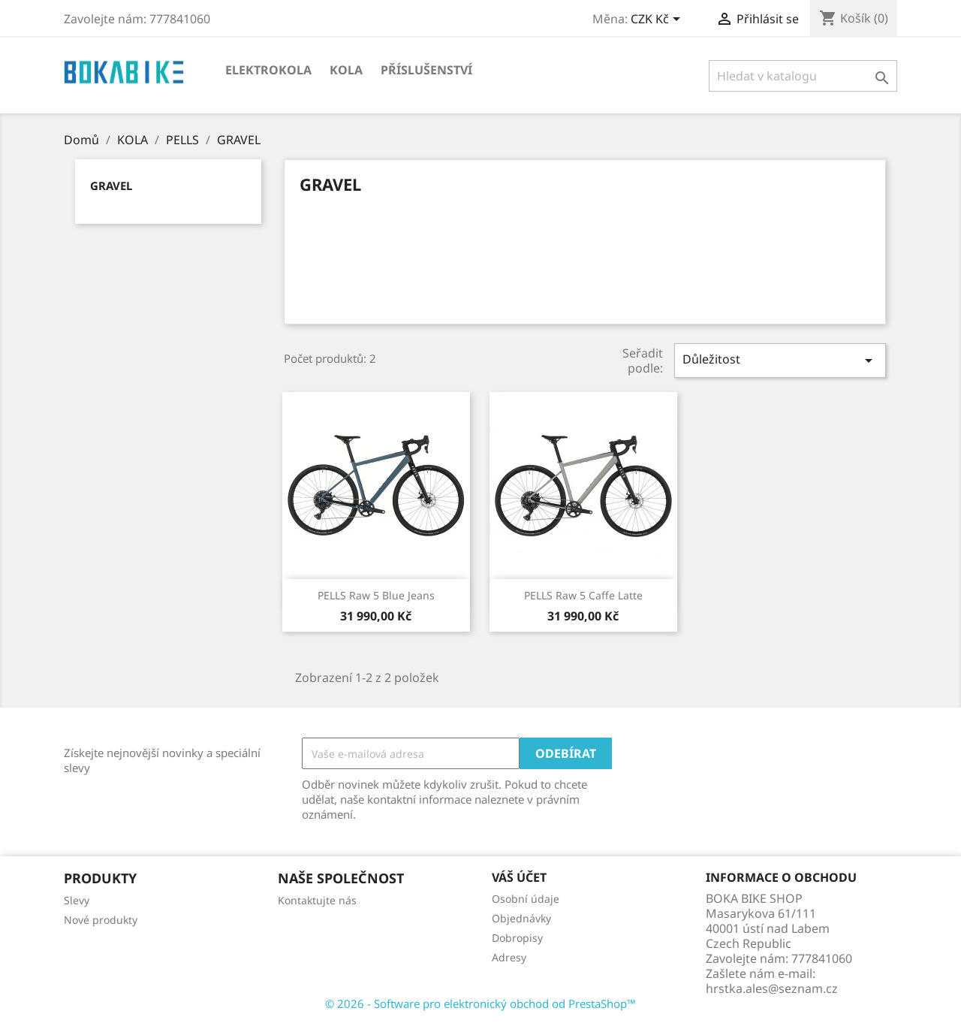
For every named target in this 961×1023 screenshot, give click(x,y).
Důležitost (780, 360)
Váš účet (519, 877)
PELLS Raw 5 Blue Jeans (376, 595)
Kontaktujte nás (317, 900)
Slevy (76, 900)
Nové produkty (100, 920)
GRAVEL (111, 185)
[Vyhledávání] (803, 76)
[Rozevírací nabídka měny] (658, 20)
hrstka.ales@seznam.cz (772, 988)
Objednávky (521, 918)
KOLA (346, 70)
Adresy (509, 957)
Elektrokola (268, 70)
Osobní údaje (525, 899)
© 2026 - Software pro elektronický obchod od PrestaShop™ (480, 1003)
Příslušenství (426, 70)
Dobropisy (517, 938)
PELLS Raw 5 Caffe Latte (583, 595)
